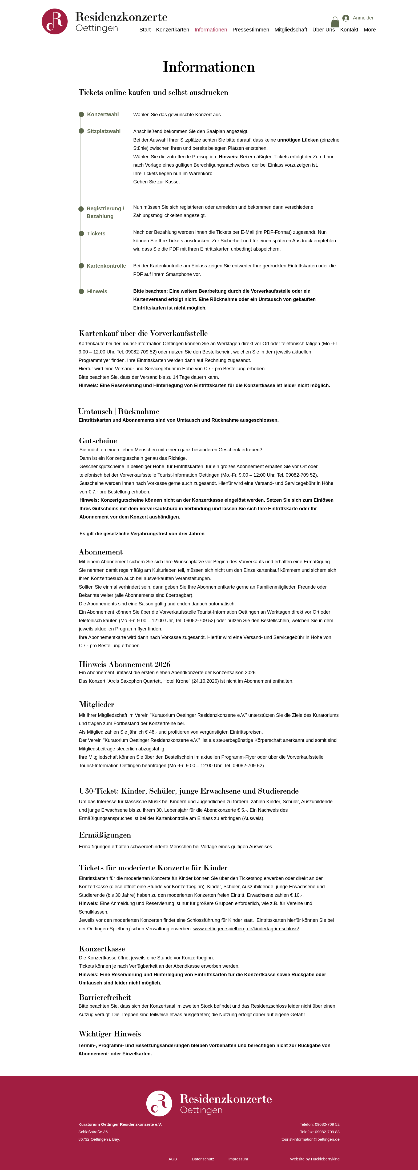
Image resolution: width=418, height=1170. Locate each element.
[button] (335, 22)
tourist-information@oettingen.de (311, 1139)
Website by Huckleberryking (315, 1159)
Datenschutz (203, 1159)
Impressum (238, 1159)
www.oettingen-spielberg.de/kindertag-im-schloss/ (246, 928)
